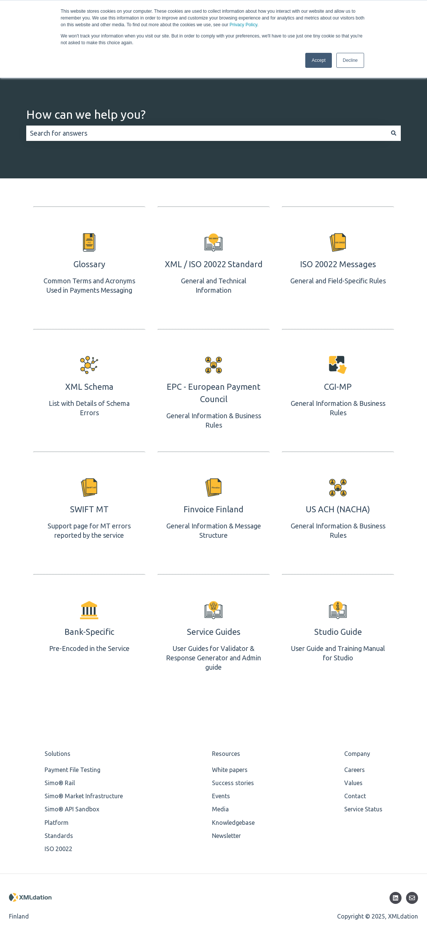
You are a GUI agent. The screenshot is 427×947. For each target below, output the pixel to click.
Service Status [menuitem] (363, 809)
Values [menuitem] (353, 782)
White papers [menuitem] (230, 769)
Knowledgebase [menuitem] (233, 822)
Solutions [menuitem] (57, 753)
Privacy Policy (243, 24)
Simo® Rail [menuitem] (60, 782)
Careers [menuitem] (354, 769)
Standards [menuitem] (59, 835)
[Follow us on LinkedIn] (396, 898)
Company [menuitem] (357, 753)
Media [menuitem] (220, 809)
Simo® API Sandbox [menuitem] (72, 809)
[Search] (394, 133)
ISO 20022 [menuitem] (58, 848)
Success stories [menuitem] (233, 782)
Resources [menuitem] (226, 753)
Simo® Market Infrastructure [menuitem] (84, 796)
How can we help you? (86, 114)
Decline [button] (350, 60)
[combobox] (206, 133)
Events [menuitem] (221, 796)
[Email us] (412, 898)
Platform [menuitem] (57, 822)
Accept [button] (318, 60)
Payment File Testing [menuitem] (72, 769)
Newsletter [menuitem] (226, 835)
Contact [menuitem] (355, 796)
